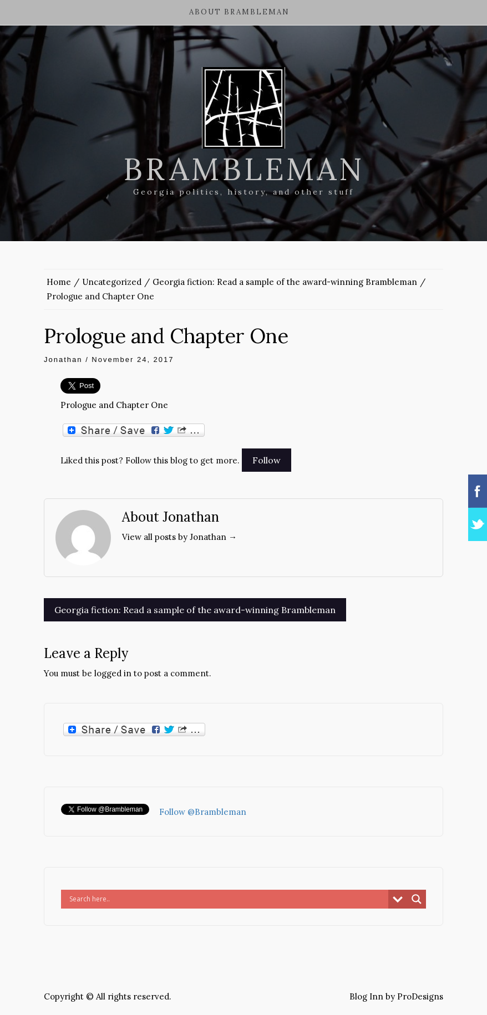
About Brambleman (239, 12)
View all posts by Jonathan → (179, 537)
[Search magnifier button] (416, 899)
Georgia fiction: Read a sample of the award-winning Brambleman (195, 609)
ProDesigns (420, 996)
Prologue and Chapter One (114, 405)
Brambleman (243, 169)
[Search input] (227, 899)
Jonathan (63, 359)
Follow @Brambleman (202, 812)
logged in (112, 673)
